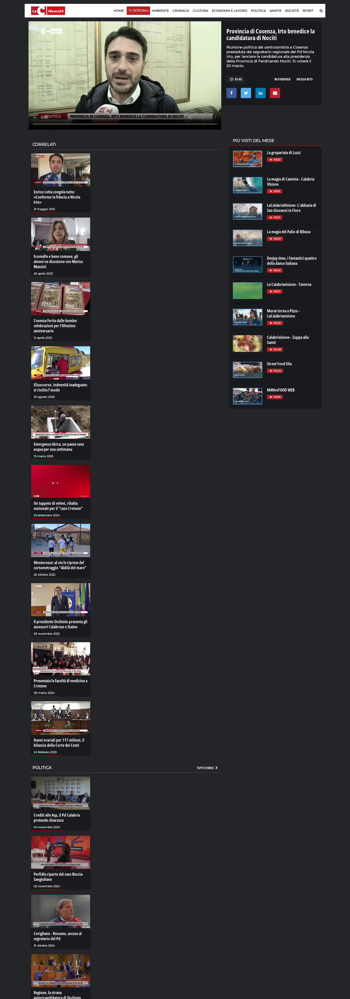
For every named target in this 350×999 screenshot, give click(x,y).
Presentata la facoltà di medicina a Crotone (60, 683)
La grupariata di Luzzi (284, 152)
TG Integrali (138, 10)
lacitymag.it (287, 921)
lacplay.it (239, 921)
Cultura (200, 11)
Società (292, 11)
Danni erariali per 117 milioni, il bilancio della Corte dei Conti (59, 742)
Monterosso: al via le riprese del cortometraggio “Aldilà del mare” (60, 565)
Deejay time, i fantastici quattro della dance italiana (292, 260)
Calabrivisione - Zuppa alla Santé (288, 339)
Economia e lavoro (229, 11)
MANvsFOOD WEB (280, 390)
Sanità (275, 11)
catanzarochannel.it (294, 942)
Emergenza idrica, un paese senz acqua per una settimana (59, 446)
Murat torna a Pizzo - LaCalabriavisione (283, 313)
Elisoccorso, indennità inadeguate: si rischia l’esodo (61, 387)
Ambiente (160, 11)
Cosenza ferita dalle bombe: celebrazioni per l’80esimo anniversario (55, 326)
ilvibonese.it (287, 937)
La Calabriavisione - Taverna (289, 284)
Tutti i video (207, 767)
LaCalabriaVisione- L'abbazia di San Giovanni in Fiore (291, 207)
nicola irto (305, 79)
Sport (307, 11)
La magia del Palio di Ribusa (288, 232)
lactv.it (238, 927)
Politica (258, 11)
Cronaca (180, 11)
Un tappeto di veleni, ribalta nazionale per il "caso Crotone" (58, 505)
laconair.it (240, 932)
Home (119, 11)
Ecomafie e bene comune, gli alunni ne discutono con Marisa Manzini (58, 261)
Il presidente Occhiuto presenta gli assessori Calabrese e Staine (60, 624)
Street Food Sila (279, 364)
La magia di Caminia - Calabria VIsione (290, 181)
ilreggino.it (286, 927)
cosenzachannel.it (292, 932)
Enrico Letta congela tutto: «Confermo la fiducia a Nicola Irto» (57, 197)
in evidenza (282, 79)
